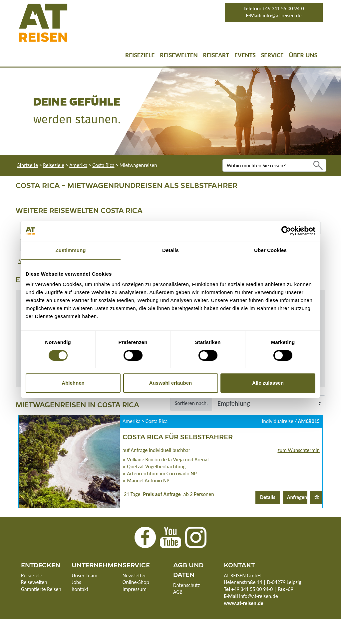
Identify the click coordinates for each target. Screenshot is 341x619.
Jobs (76, 582)
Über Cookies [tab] (270, 250)
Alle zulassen (268, 383)
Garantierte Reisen (41, 589)
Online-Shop (136, 582)
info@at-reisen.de (282, 15)
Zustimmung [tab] (71, 250)
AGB (177, 592)
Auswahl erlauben (170, 383)
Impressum (135, 589)
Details (267, 497)
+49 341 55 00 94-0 (283, 8)
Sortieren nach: (191, 403)
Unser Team (84, 575)
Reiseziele (140, 55)
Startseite (27, 165)
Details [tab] (170, 250)
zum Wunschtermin (298, 450)
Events (245, 55)
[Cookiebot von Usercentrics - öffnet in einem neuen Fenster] (286, 231)
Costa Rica (103, 165)
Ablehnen (73, 383)
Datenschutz (186, 585)
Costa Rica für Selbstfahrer (178, 436)
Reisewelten (178, 55)
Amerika (78, 165)
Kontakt (80, 589)
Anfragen (297, 497)
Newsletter (134, 575)
